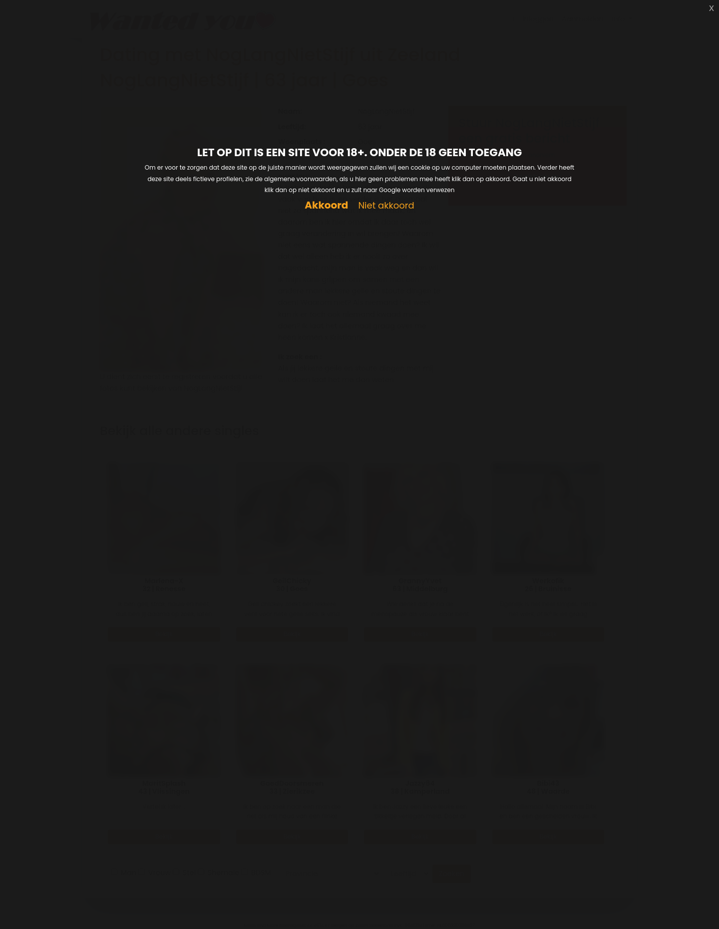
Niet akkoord (386, 206)
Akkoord (326, 205)
